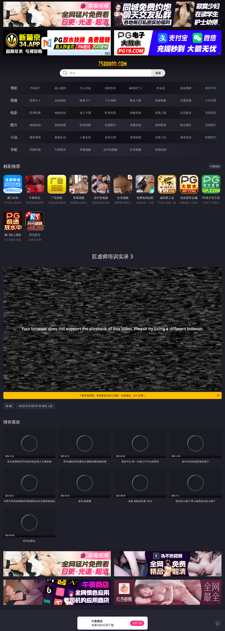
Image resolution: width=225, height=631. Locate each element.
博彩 (13, 88)
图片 (13, 125)
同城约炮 (35, 150)
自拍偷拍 (60, 100)
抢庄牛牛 (210, 88)
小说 (13, 137)
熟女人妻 (135, 100)
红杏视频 (135, 150)
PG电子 (35, 88)
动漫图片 (110, 125)
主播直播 (185, 100)
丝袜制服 (160, 100)
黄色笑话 (185, 137)
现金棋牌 (185, 88)
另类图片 (210, 125)
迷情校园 (135, 137)
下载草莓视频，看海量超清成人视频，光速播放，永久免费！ (149, 395)
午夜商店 (60, 150)
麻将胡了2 (135, 88)
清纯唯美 (160, 125)
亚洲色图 (60, 125)
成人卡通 (85, 113)
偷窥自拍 (35, 125)
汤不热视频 (110, 150)
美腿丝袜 (135, 125)
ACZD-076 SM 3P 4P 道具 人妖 (36, 406)
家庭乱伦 (60, 137)
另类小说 (160, 137)
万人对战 (85, 88)
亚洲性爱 (35, 113)
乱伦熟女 (185, 113)
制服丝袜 (135, 113)
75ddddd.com (112, 63)
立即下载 (137, 623)
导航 (13, 149)
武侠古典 (110, 137)
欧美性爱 (110, 113)
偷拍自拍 (60, 113)
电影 (13, 112)
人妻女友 (85, 137)
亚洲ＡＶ (35, 100)
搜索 (158, 73)
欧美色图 (85, 125)
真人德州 (60, 88)
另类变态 (210, 113)
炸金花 (160, 88)
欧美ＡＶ (85, 100)
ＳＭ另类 (210, 100)
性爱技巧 (210, 137)
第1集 (9, 406)
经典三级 (160, 113)
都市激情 (35, 137)
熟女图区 (185, 125)
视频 (13, 100)
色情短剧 (160, 150)
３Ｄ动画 (110, 100)
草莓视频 (85, 150)
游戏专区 (110, 88)
